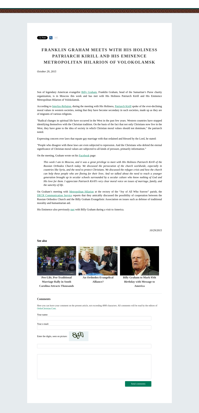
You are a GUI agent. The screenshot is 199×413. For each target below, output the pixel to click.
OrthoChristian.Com (46, 308)
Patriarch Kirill (123, 106)
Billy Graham (89, 92)
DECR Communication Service (54, 195)
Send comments (138, 384)
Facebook (84, 155)
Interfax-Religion (61, 106)
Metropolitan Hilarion (81, 191)
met (72, 209)
